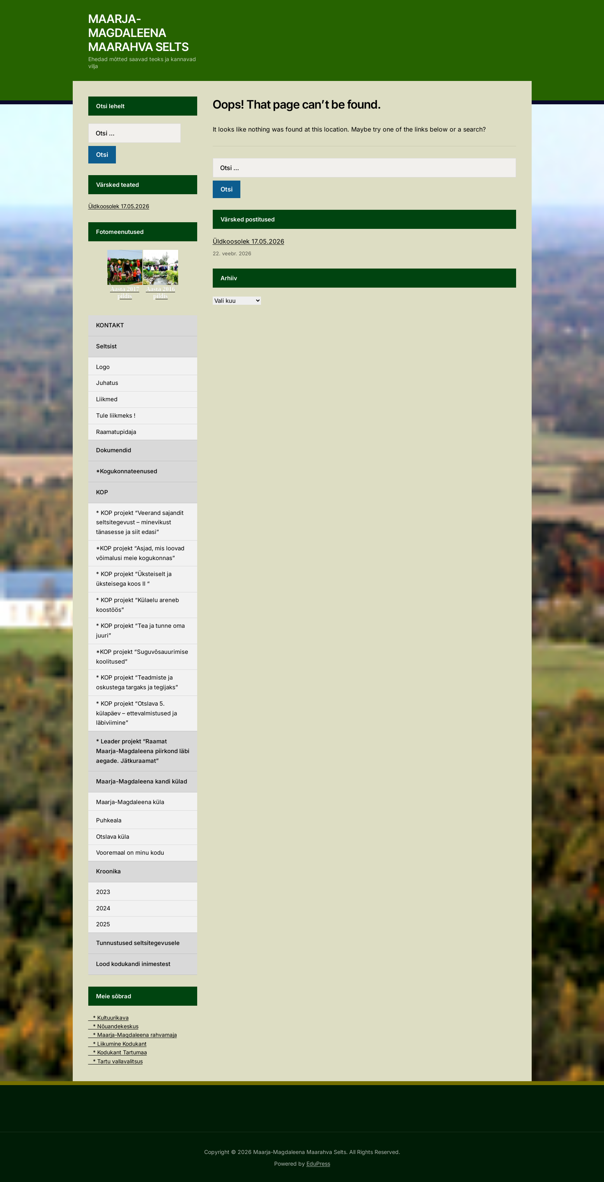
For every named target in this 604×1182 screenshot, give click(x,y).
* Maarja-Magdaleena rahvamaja (132, 1034)
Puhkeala (108, 820)
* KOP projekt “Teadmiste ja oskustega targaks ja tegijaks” (137, 682)
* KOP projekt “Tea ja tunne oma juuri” (140, 630)
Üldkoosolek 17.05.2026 (248, 241)
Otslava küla (112, 836)
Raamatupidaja (116, 432)
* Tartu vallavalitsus (115, 1061)
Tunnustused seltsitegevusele (138, 943)
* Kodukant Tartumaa (117, 1052)
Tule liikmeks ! (115, 415)
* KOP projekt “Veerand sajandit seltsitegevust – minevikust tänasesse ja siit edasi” (140, 522)
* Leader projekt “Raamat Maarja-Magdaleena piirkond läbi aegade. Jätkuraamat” (142, 751)
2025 (103, 924)
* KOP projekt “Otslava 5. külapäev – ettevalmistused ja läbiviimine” (136, 713)
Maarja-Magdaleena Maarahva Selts (138, 33)
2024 (103, 908)
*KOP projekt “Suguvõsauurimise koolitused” (142, 656)
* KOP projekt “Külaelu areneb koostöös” (137, 604)
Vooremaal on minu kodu (130, 852)
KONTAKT (110, 325)
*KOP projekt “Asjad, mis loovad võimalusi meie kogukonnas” (140, 553)
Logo (103, 367)
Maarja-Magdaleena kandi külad (141, 781)
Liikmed (106, 399)
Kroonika (108, 871)
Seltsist (106, 346)
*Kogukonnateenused (126, 471)
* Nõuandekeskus (113, 1026)
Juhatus (107, 382)
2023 (103, 892)
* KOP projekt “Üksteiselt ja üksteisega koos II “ (134, 578)
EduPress (318, 1163)
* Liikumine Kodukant (117, 1043)
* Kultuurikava (108, 1017)
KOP (102, 492)
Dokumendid (113, 450)
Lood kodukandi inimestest (133, 964)
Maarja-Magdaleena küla (130, 802)
